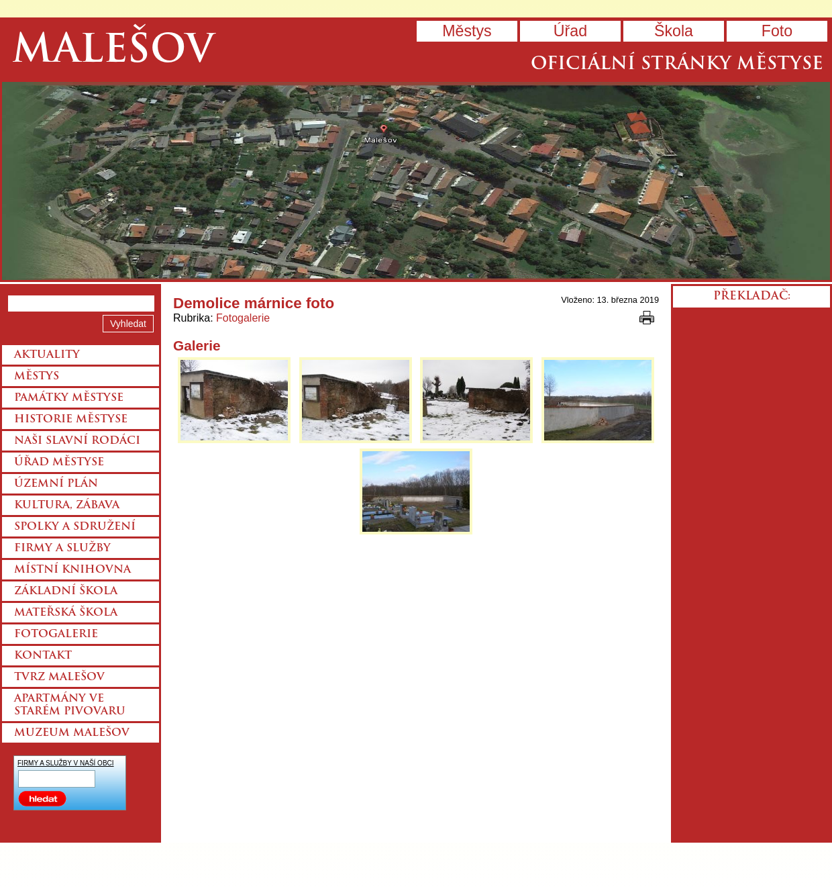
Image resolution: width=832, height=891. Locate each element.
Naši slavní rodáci (77, 441)
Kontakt (43, 656)
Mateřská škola (65, 613)
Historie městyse (70, 419)
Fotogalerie (243, 318)
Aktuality (47, 355)
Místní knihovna (72, 570)
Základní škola (65, 591)
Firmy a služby (62, 548)
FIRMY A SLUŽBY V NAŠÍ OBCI (65, 763)
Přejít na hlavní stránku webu (416, 181)
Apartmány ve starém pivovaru (69, 705)
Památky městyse (68, 398)
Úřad (570, 31)
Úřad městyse (59, 462)
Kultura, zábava (66, 505)
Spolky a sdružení (75, 527)
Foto (777, 31)
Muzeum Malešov (71, 733)
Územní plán (56, 484)
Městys (466, 31)
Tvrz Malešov (59, 677)
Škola (673, 31)
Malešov (113, 52)
